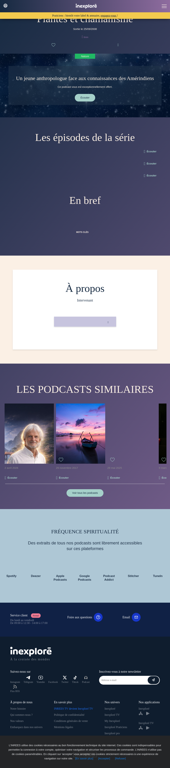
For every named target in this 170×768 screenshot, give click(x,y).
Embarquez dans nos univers (26, 727)
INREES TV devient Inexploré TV (73, 708)
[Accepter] (104, 758)
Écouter (85, 97)
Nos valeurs (17, 720)
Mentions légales (63, 727)
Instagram (15, 682)
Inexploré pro (112, 733)
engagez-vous (109, 15)
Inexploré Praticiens (116, 727)
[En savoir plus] (84, 758)
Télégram (28, 679)
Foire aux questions (85, 617)
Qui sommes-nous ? (21, 714)
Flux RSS (15, 689)
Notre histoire (18, 708)
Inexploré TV (112, 714)
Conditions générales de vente (71, 720)
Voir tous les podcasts (85, 492)
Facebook (53, 682)
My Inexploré (112, 720)
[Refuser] (120, 758)
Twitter (64, 679)
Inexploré (110, 708)
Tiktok (75, 679)
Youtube (41, 679)
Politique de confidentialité (69, 714)
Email (131, 617)
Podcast (86, 679)
